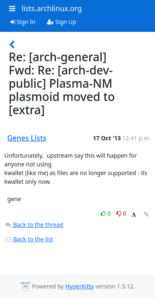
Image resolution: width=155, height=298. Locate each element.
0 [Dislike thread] (121, 213)
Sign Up (61, 22)
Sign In (23, 22)
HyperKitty (79, 286)
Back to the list (29, 239)
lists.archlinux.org (51, 8)
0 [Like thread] (106, 213)
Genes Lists (27, 138)
